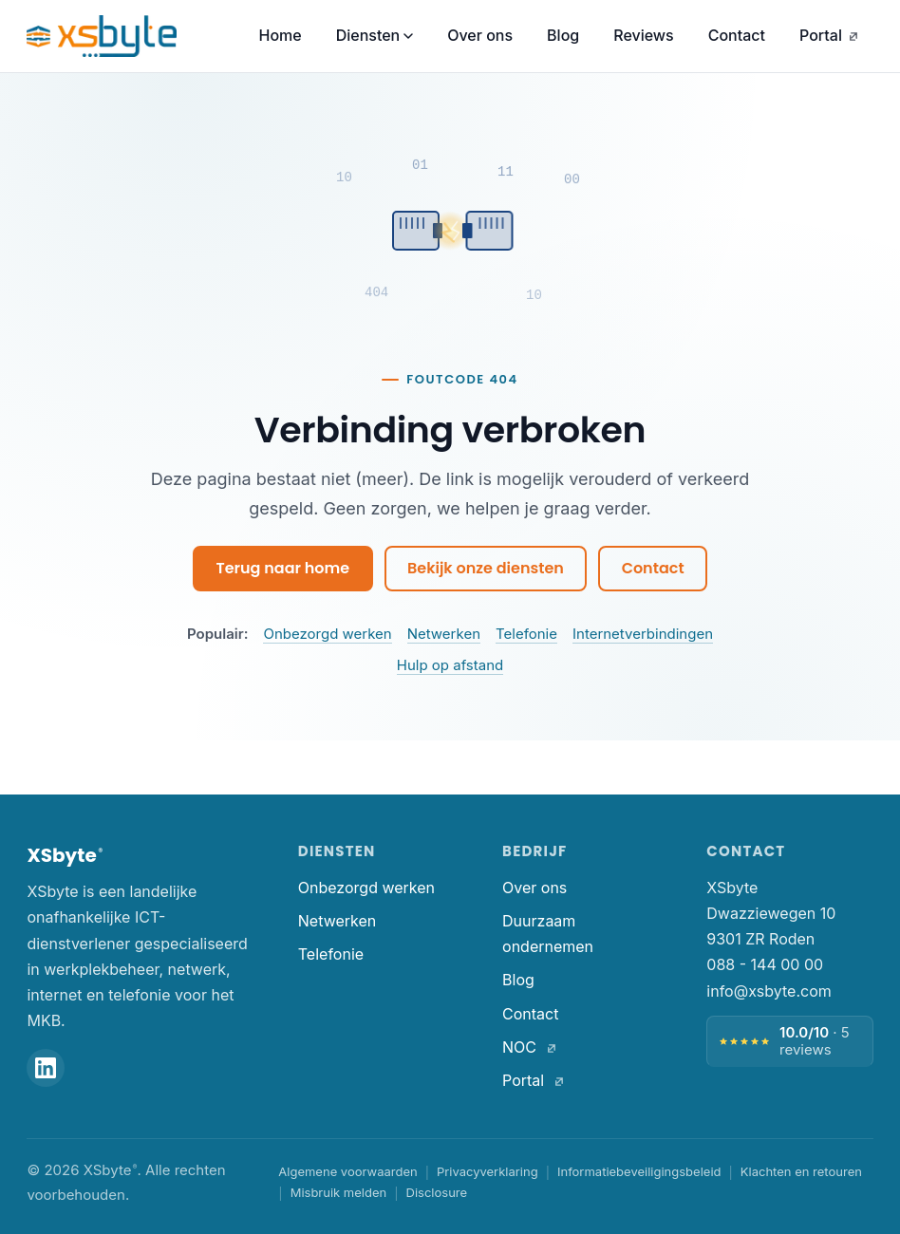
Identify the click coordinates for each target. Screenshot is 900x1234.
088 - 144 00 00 (764, 964)
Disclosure (437, 1192)
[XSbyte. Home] (102, 36)
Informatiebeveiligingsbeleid (639, 1171)
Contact (736, 35)
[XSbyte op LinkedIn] (46, 1068)
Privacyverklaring (487, 1171)
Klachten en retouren (801, 1171)
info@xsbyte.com (768, 991)
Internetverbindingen (642, 634)
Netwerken (443, 634)
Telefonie (526, 634)
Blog (563, 35)
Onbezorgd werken (327, 634)
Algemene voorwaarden (347, 1171)
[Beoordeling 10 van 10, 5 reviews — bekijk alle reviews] (789, 1041)
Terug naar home (282, 568)
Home (279, 35)
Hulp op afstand (450, 665)
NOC (529, 1047)
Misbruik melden (339, 1192)
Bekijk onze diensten (485, 568)
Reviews (643, 35)
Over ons (480, 35)
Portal (828, 35)
